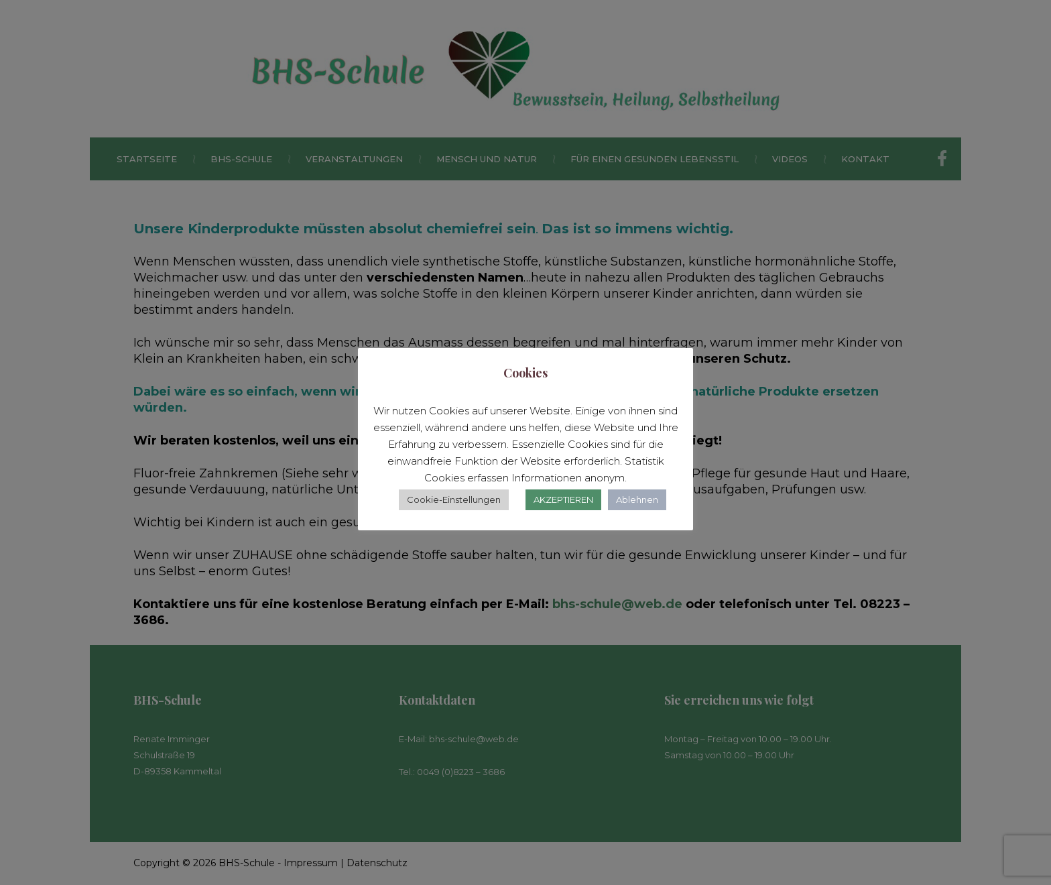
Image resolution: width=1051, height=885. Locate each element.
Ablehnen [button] (637, 499)
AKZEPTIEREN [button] (563, 499)
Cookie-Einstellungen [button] (454, 499)
